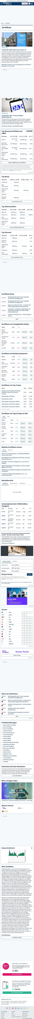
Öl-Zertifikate (6, 750)
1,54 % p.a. (16, 182)
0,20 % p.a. (26, 190)
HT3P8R (4, 519)
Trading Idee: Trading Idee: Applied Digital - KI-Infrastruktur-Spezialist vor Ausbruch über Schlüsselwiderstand (19, 310)
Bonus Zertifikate (14, 1001)
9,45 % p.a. (16, 197)
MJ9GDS (4, 524)
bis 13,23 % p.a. (23, 148)
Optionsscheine (13, 483)
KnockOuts (22, 483)
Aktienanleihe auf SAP (7, 399)
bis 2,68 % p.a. (23, 154)
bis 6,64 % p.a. (13, 158)
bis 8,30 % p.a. (23, 139)
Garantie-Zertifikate (8, 734)
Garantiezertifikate (5, 1002)
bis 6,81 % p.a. (13, 154)
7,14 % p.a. (22, 215)
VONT (10, 641)
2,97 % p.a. (16, 185)
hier (16, 577)
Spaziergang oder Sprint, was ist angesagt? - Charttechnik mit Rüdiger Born (18, 297)
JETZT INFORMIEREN (17, 974)
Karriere (3, 1015)
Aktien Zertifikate (22, 1001)
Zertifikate (7, 23)
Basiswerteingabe (5, 568)
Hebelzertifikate (7, 738)
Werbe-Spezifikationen (16, 1016)
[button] (25, 4)
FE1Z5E (3, 511)
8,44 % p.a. (13, 215)
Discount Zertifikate (5, 1001)
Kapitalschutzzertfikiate (9, 744)
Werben (13, 1015)
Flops (8, 416)
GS (9, 617)
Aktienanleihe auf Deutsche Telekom (11, 401)
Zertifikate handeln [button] (17, 937)
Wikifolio (11, 643)
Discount (25, 332)
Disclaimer (24, 1016)
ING (10, 619)
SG (9, 636)
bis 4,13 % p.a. (23, 143)
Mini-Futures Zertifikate (9, 748)
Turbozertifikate (7, 758)
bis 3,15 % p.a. (23, 158)
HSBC (10, 622)
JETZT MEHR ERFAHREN (17, 992)
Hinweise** (12, 170)
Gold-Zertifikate (7, 736)
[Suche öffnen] (29, 4)
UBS (10, 639)
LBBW (10, 629)
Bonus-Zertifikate (7, 727)
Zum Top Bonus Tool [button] (17, 201)
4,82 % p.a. (22, 223)
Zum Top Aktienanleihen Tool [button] (17, 227)
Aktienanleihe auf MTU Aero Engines (11, 404)
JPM (10, 627)
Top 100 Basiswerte (4, 571)
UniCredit (11, 624)
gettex (10, 615)
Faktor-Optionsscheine (8, 732)
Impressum (24, 1013)
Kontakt (2, 1013)
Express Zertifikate (5, 1004)
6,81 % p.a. (14, 241)
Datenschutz (25, 1015)
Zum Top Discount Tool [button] (17, 257)
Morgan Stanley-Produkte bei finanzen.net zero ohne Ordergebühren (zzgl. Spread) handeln (18, 583)
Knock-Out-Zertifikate (8, 746)
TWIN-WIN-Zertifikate (8, 759)
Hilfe (13, 1013)
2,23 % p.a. (14, 246)
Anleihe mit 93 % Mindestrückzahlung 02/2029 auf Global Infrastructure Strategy (11, 392)
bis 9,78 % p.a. (13, 143)
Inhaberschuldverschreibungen (11, 742)
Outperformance (7, 754)
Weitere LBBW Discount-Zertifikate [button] (17, 162)
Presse (2, 1016)
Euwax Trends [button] (17, 655)
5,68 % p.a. (22, 212)
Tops (4, 416)
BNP (10, 612)
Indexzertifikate (7, 740)
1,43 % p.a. (24, 253)
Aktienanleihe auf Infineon (8, 396)
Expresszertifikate (7, 731)
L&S (10, 631)
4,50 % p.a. (13, 223)
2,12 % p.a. (24, 246)
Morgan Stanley (6, 561)
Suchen (29, 574)
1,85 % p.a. (14, 253)
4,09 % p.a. (31, 215)
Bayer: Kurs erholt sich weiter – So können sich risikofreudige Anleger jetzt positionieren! (19, 305)
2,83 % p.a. (14, 238)
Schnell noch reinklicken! (8, 543)
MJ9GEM (4, 528)
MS (9, 634)
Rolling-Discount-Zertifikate (10, 756)
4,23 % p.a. (16, 190)
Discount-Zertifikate (8, 729)
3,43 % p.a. (22, 218)
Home (2, 23)
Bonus (31, 332)
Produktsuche (5, 565)
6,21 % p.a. (13, 212)
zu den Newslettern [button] (17, 775)
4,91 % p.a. (14, 250)
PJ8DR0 (3, 515)
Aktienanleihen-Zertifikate (9, 725)
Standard (14, 561)
